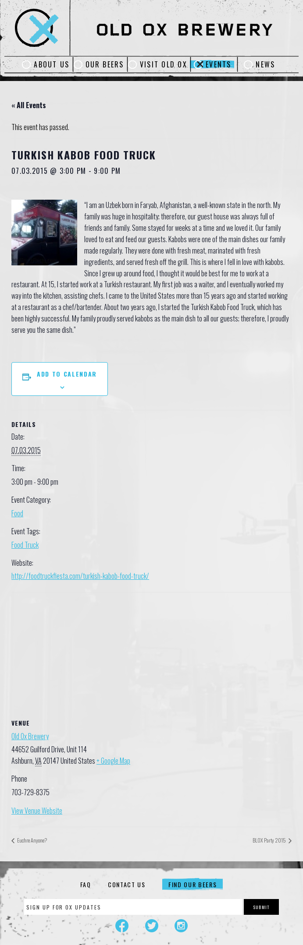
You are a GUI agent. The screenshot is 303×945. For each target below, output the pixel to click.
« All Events (28, 105)
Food (17, 513)
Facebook (121, 925)
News (265, 64)
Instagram (181, 925)
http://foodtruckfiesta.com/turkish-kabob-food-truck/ (80, 576)
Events (218, 64)
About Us (51, 64)
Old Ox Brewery (30, 736)
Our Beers (105, 64)
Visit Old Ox (163, 64)
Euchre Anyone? (31, 840)
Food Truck (25, 544)
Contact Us (127, 884)
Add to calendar (67, 373)
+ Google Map (113, 760)
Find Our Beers (192, 884)
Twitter (151, 925)
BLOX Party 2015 (270, 840)
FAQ (85, 884)
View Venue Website (36, 810)
